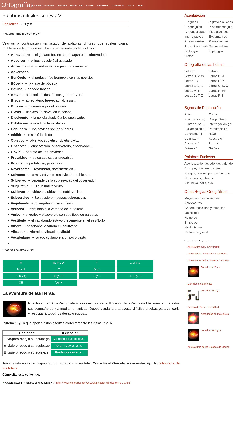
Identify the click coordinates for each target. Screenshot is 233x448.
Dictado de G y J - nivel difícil (203, 307)
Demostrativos (218, 46)
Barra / (213, 143)
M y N (21, 269)
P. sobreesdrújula (220, 27)
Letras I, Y (191, 81)
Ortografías (17, 4)
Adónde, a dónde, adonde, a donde (208, 163)
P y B (96, 276)
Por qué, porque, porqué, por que (207, 173)
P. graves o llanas (221, 22)
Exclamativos (218, 36)
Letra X (214, 71)
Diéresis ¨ (190, 148)
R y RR (58, 276)
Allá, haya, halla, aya (198, 183)
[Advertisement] (155, 42)
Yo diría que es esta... (69, 345)
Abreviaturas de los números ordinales (208, 260)
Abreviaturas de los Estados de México (208, 346)
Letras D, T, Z (193, 95)
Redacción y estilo (196, 232)
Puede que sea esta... (69, 352)
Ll (134, 269)
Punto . (189, 114)
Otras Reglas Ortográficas (205, 192)
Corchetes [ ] (193, 133)
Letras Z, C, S (193, 85)
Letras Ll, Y (216, 81)
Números (190, 217)
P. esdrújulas (193, 27)
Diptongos (191, 51)
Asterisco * (191, 143)
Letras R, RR (218, 90)
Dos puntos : (217, 119)
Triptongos (216, 51)
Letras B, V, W (194, 76)
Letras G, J (216, 76)
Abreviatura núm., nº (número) (204, 246)
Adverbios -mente (196, 46)
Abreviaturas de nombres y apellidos (207, 253)
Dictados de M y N (211, 330)
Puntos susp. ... (195, 124)
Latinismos (191, 212)
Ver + (58, 282)
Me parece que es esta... (69, 338)
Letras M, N (192, 90)
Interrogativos (193, 36)
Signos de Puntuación (202, 108)
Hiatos (188, 56)
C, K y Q (20, 276)
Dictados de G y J (210, 290)
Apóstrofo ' (216, 138)
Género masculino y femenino (204, 208)
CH (21, 282)
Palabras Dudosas (199, 157)
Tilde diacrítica (218, 31)
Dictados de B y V (210, 267)
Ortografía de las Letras (204, 65)
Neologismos (193, 227)
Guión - (214, 148)
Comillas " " (192, 138)
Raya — (214, 133)
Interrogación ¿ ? (220, 124)
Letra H (189, 71)
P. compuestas (194, 41)
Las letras (10, 24)
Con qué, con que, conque (202, 168)
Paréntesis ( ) (218, 129)
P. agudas (191, 22)
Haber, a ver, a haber (198, 178)
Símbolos (190, 222)
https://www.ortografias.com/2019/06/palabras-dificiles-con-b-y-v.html (93, 382)
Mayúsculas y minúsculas (201, 198)
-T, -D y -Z (133, 276)
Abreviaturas (193, 203)
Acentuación (194, 15)
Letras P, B (216, 95)
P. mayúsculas (218, 41)
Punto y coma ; (194, 119)
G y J (96, 269)
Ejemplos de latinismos (200, 283)
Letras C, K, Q (218, 85)
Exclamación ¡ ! (194, 129)
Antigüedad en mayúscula (215, 313)
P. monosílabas (194, 31)
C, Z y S (133, 262)
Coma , (214, 114)
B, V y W (58, 262)
